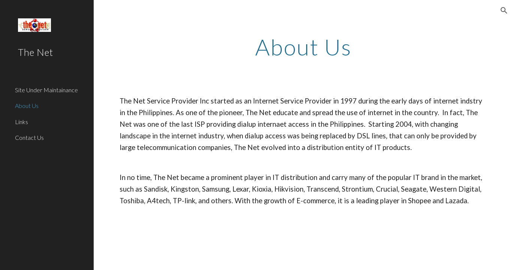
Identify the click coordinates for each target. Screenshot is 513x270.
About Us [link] (27, 105)
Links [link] (21, 121)
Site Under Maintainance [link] (46, 89)
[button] (504, 11)
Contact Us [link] (29, 137)
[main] (303, 47)
